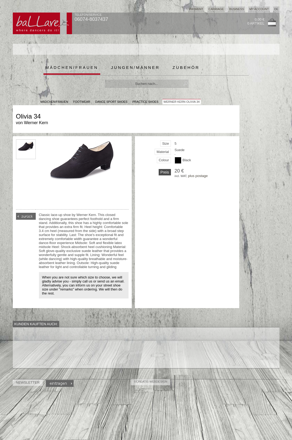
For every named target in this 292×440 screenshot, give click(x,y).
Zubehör (186, 67)
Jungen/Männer (135, 67)
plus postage (198, 176)
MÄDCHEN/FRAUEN (54, 101)
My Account (259, 9)
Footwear (81, 101)
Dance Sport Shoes (111, 101)
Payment (196, 9)
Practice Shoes (145, 101)
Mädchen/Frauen (72, 67)
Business (236, 9)
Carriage (216, 9)
